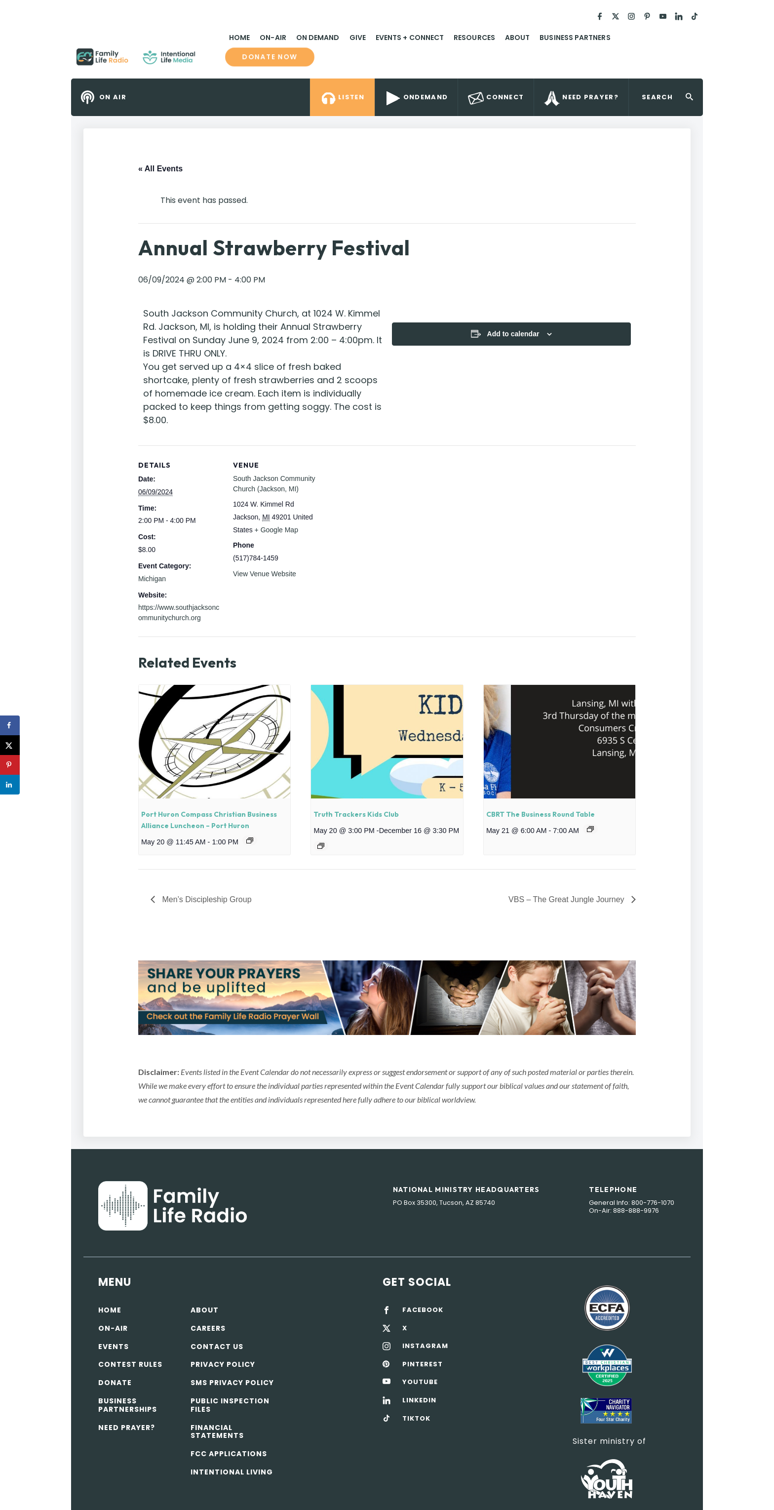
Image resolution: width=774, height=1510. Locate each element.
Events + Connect (410, 37)
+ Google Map (276, 530)
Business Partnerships (127, 1405)
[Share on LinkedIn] (10, 785)
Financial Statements (217, 1432)
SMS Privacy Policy (232, 1383)
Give (357, 37)
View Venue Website (264, 574)
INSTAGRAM (425, 1346)
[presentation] (214, 741)
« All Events (160, 168)
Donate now (269, 57)
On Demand (318, 37)
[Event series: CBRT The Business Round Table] (590, 829)
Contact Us (217, 1346)
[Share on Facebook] (10, 725)
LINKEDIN (419, 1400)
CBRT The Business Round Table (540, 814)
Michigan (152, 579)
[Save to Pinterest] (10, 765)
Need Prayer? (126, 1427)
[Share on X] (10, 745)
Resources (474, 37)
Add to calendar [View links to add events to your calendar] (513, 334)
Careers (208, 1328)
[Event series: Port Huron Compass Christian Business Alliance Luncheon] (249, 840)
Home (239, 37)
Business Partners (575, 37)
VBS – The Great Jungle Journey (567, 899)
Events (113, 1346)
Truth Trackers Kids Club (356, 814)
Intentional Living (232, 1472)
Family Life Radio (209, 61)
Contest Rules (130, 1364)
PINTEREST (422, 1364)
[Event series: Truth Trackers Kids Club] (320, 846)
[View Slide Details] (387, 997)
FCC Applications (229, 1454)
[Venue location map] (380, 514)
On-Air (273, 37)
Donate (115, 1383)
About (517, 37)
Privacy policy (223, 1364)
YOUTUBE (420, 1382)
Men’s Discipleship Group (206, 899)
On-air (113, 1328)
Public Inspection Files (230, 1405)
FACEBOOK (422, 1310)
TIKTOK (416, 1419)
